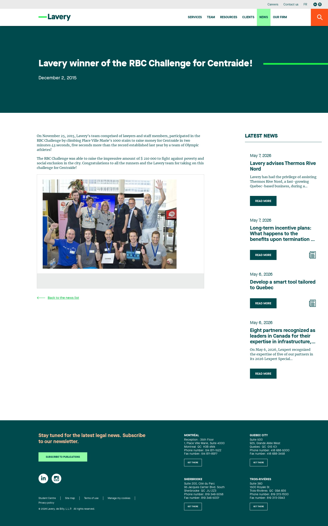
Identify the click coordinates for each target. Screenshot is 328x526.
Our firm (280, 17)
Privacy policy (46, 503)
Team (211, 17)
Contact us (291, 4)
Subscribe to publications (63, 457)
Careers (273, 4)
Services (195, 17)
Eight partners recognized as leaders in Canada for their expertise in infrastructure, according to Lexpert (282, 336)
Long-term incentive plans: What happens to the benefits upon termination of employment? (283, 234)
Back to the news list (58, 298)
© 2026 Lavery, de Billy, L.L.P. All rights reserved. (66, 509)
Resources (228, 17)
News (263, 17)
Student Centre (47, 498)
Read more (263, 201)
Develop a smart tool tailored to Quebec (282, 285)
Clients (248, 17)
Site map (70, 498)
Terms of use (91, 498)
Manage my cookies (119, 498)
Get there (193, 463)
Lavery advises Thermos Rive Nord (283, 166)
